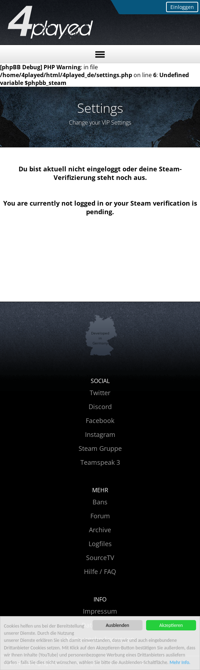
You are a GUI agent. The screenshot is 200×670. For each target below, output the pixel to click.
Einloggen (182, 7)
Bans (100, 502)
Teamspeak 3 (100, 462)
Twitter (100, 392)
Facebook (100, 420)
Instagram (100, 434)
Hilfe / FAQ (100, 571)
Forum (100, 516)
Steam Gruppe (100, 448)
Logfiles (100, 543)
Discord (100, 406)
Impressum (100, 611)
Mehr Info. (180, 663)
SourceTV (100, 557)
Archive (100, 529)
